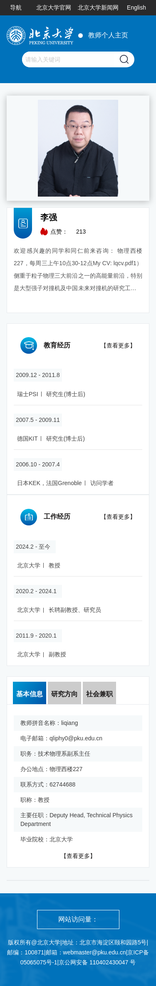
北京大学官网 (53, 7)
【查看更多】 (118, 345)
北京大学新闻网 (98, 7)
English (136, 7)
